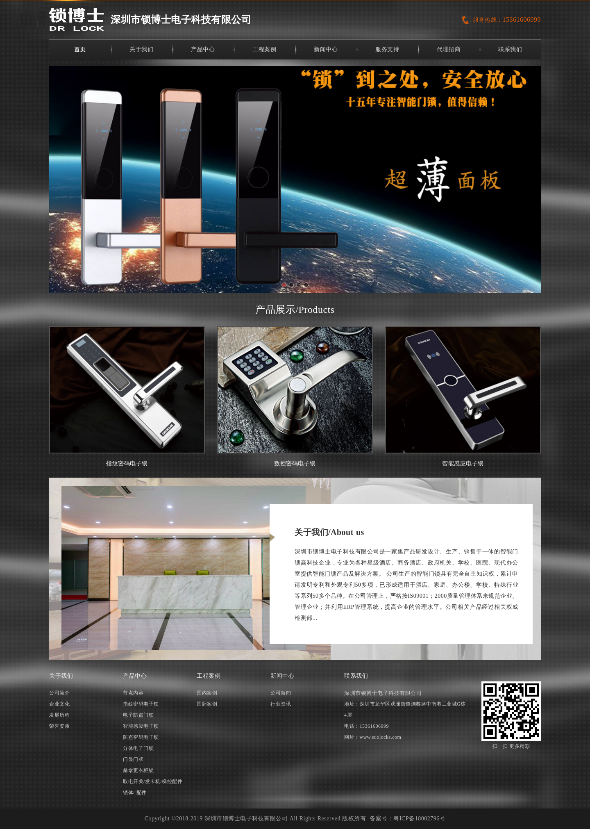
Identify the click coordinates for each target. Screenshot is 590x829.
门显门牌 (133, 759)
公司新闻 (280, 693)
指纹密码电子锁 (127, 396)
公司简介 (59, 693)
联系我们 (510, 49)
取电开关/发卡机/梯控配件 (152, 781)
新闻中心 (326, 49)
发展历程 (59, 715)
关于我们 (141, 49)
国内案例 (207, 693)
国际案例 (207, 704)
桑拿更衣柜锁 (138, 770)
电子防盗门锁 (138, 715)
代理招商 (449, 49)
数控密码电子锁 (295, 396)
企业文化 (59, 704)
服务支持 (387, 49)
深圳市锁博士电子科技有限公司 (181, 19)
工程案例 (264, 49)
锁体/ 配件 (135, 792)
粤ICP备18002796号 (419, 818)
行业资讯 (280, 704)
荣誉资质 (59, 726)
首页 (80, 49)
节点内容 (133, 693)
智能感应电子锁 (463, 396)
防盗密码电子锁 (141, 737)
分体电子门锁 (138, 748)
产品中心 (203, 49)
